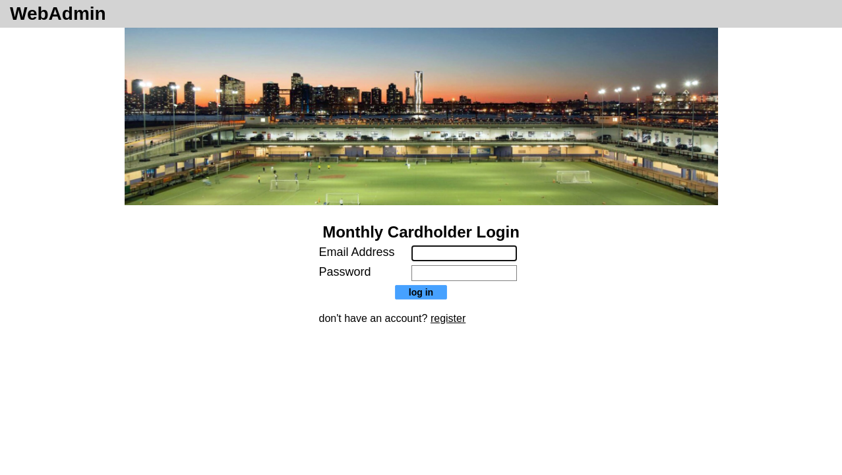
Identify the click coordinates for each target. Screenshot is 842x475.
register (448, 318)
